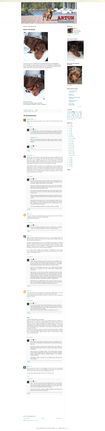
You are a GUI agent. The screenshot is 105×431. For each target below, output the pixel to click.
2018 (69, 130)
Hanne (28, 214)
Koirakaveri (69, 115)
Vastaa (28, 124)
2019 (69, 128)
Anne (28, 235)
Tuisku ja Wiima (30, 119)
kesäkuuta (70, 146)
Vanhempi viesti (59, 418)
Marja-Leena (29, 155)
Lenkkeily (69, 113)
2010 (69, 164)
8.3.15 (37, 137)
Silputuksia (71, 94)
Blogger (67, 428)
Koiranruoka (69, 118)
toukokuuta (70, 148)
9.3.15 (31, 366)
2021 (69, 124)
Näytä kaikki (80, 106)
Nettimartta (32, 137)
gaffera (56, 428)
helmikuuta (70, 153)
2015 (69, 135)
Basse (77, 112)
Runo (79, 117)
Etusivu (42, 418)
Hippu (28, 366)
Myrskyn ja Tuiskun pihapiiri (74, 97)
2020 (69, 126)
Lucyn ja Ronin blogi (73, 91)
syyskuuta (70, 141)
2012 (69, 160)
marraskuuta (71, 138)
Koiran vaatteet (72, 117)
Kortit (77, 113)
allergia (29, 111)
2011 (69, 162)
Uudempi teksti (27, 418)
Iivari (28, 290)
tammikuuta (70, 155)
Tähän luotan (75, 118)
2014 (69, 157)
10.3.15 (36, 381)
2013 (69, 159)
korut (76, 115)
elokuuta (70, 143)
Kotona (35, 111)
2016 (69, 133)
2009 (69, 166)
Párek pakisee (71, 103)
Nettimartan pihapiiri (73, 100)
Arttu (32, 111)
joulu (81, 115)
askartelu (77, 114)
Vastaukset (30, 126)
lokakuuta (70, 140)
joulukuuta (70, 136)
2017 (69, 131)
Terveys (68, 114)
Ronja (73, 119)
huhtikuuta (70, 150)
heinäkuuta (70, 145)
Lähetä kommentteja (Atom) (32, 420)
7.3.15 (35, 119)
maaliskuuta (70, 152)
